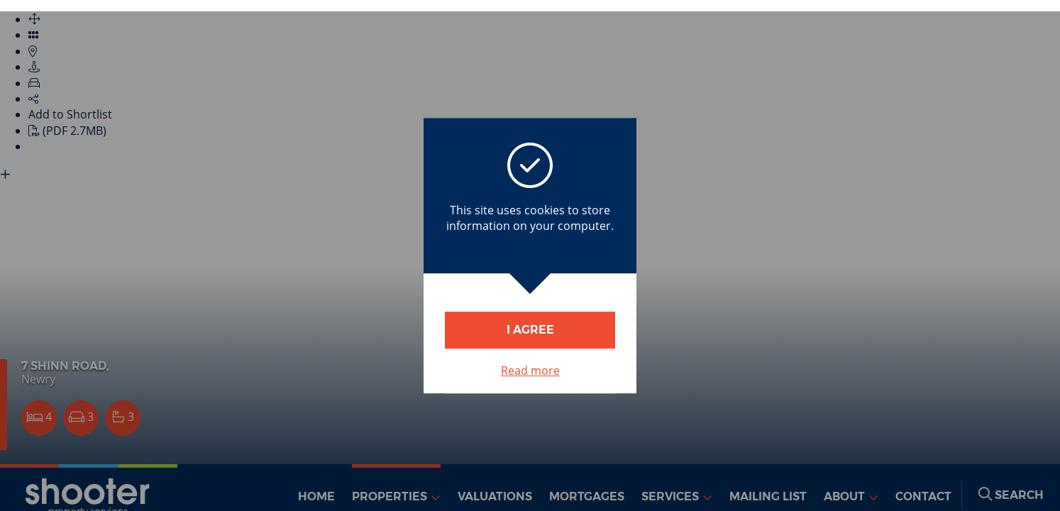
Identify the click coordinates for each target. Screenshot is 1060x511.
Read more (530, 370)
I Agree (530, 329)
